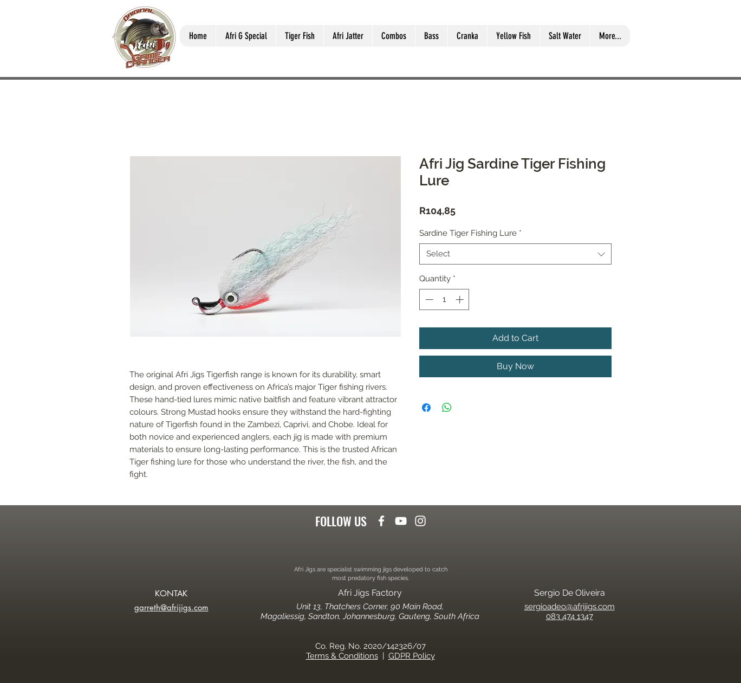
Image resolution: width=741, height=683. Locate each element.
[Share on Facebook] (426, 407)
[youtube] (401, 521)
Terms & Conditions (342, 656)
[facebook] (381, 521)
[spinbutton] (444, 299)
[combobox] (515, 254)
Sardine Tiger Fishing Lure (470, 233)
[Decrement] (428, 299)
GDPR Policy (411, 656)
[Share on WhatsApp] (446, 407)
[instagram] (420, 521)
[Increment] (460, 299)
